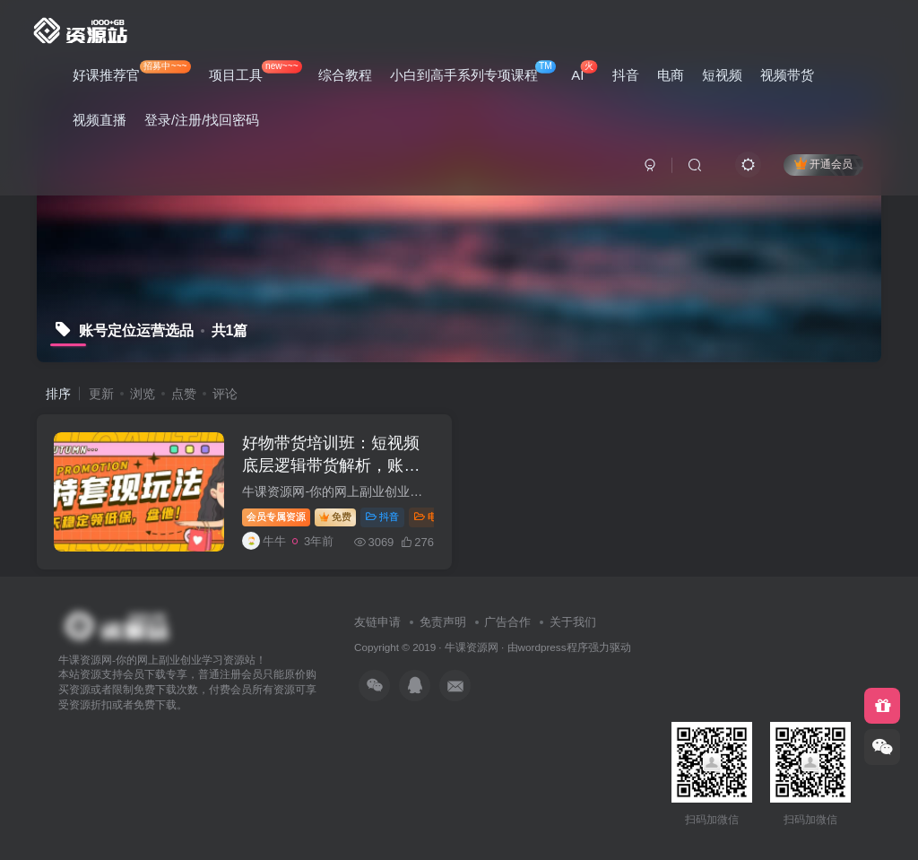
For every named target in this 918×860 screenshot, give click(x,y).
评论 (225, 394)
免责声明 (443, 622)
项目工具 (255, 71)
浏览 (142, 394)
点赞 (183, 394)
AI (584, 71)
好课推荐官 (132, 71)
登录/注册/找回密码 (201, 119)
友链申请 (377, 622)
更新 (101, 394)
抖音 (625, 75)
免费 (336, 516)
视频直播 (99, 119)
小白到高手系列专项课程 (473, 71)
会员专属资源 (277, 516)
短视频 (722, 75)
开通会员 (823, 163)
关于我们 (573, 622)
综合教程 (345, 75)
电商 (670, 75)
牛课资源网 (471, 647)
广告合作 (507, 622)
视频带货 (787, 75)
